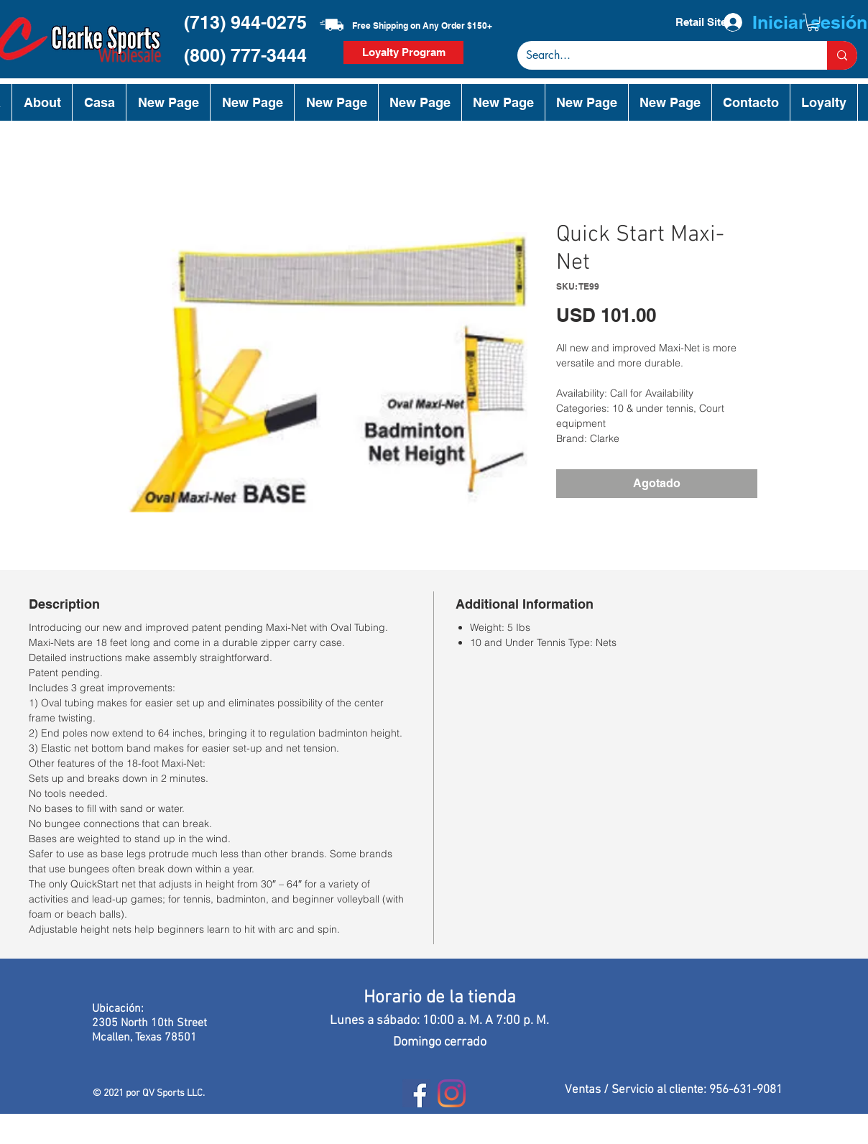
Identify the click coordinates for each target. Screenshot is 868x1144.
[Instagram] (452, 1093)
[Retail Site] (701, 22)
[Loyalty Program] (403, 52)
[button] (813, 22)
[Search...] (661, 55)
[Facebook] (416, 1093)
